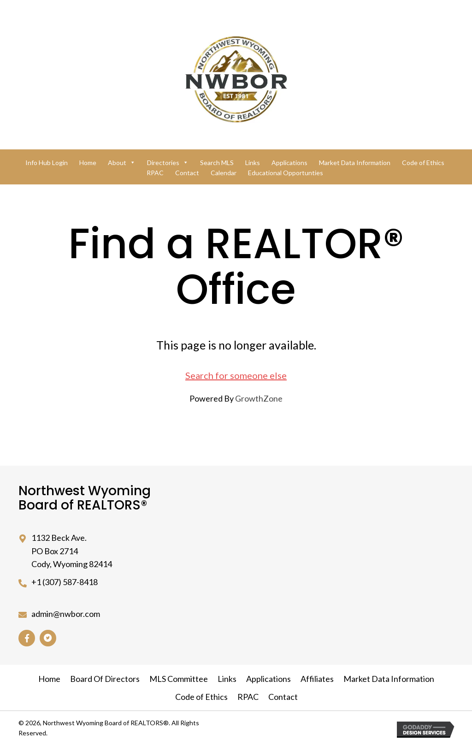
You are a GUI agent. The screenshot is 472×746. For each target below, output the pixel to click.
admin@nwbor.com (65, 614)
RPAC (155, 172)
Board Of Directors (105, 679)
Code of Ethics (423, 162)
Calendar (223, 172)
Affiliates (317, 679)
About (122, 162)
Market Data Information (354, 162)
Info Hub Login (46, 162)
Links (252, 162)
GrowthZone (259, 398)
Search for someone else (236, 375)
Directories (168, 162)
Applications (289, 162)
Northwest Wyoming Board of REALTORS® (84, 498)
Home (87, 162)
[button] (26, 638)
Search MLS (217, 162)
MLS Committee (178, 679)
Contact (187, 172)
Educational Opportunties (285, 172)
